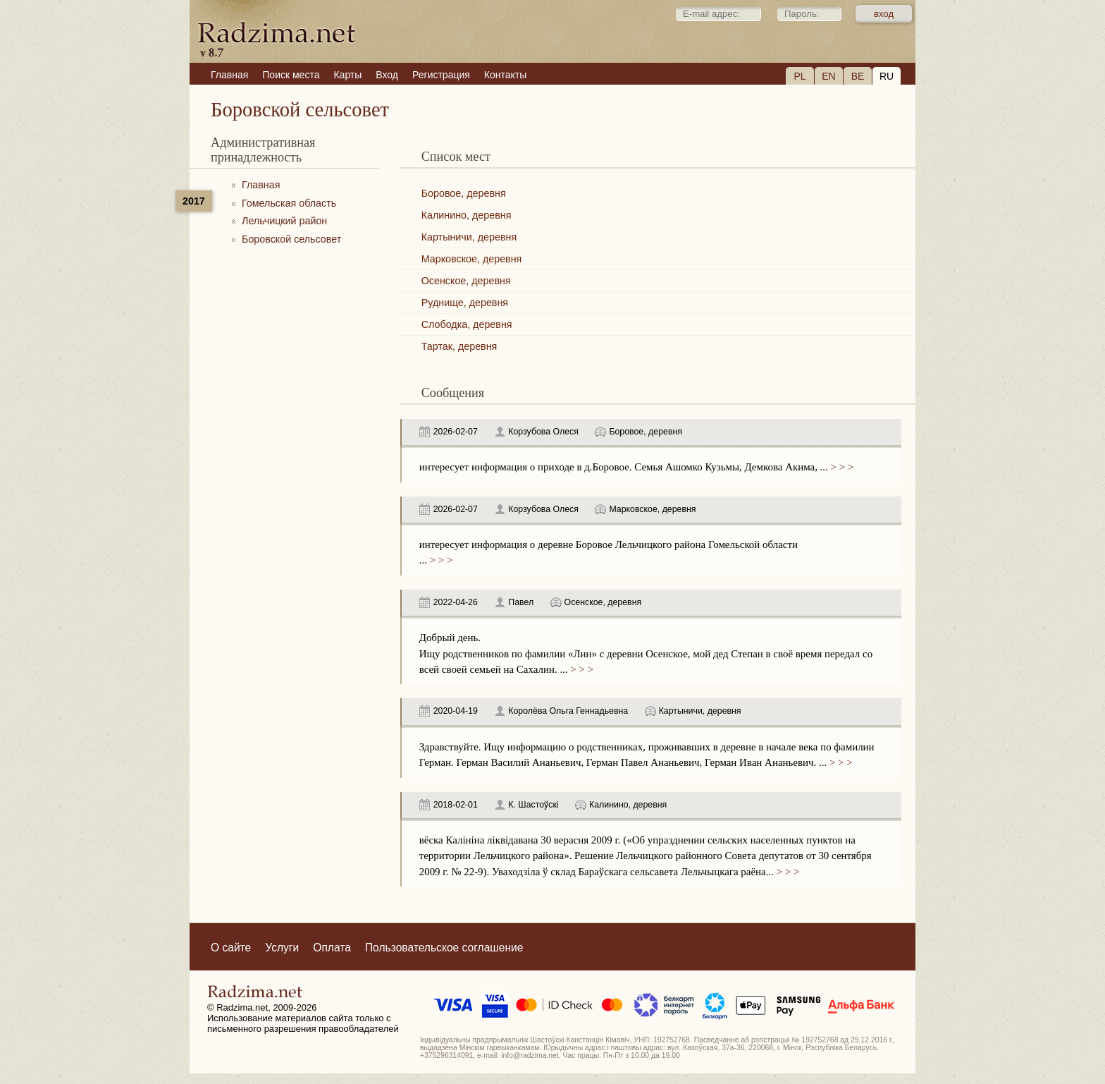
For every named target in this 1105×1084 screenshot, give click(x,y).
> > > (840, 467)
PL (799, 76)
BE (858, 76)
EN (828, 76)
